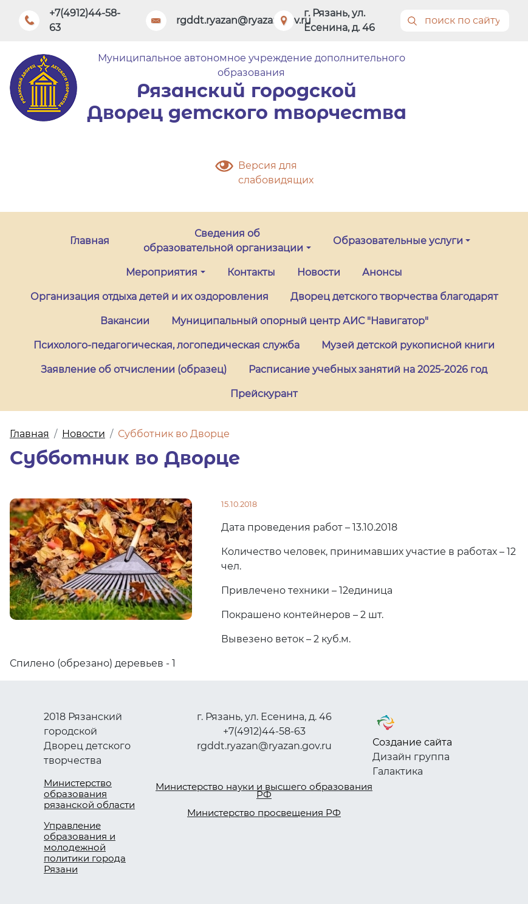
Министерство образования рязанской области (89, 794)
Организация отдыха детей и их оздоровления (149, 296)
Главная (89, 240)
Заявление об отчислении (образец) (134, 369)
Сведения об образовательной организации (223, 241)
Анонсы (382, 272)
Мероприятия (161, 272)
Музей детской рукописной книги (408, 345)
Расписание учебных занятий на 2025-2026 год (368, 369)
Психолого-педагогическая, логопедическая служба (166, 345)
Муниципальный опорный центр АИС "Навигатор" (299, 321)
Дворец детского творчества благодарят (394, 296)
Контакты (251, 272)
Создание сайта (412, 742)
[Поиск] (454, 21)
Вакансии (124, 321)
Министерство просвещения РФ (264, 812)
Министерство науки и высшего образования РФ (264, 791)
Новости (318, 272)
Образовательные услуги (398, 240)
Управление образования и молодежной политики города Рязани (85, 847)
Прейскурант (264, 393)
